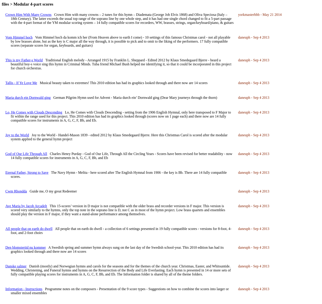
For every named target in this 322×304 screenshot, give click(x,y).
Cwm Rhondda (16, 191)
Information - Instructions (23, 289)
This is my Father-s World (24, 60)
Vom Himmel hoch (18, 37)
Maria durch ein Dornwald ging (28, 97)
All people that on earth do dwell (29, 229)
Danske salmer (16, 266)
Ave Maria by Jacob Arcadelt (26, 206)
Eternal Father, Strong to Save (27, 172)
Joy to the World (17, 135)
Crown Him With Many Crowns (28, 15)
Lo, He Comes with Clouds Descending (33, 112)
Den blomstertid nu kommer (25, 247)
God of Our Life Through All (26, 154)
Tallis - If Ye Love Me (21, 83)
